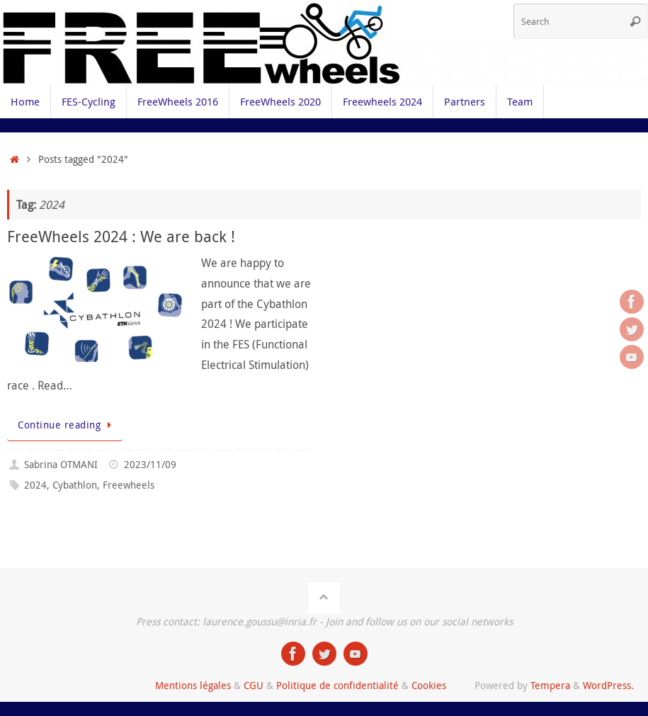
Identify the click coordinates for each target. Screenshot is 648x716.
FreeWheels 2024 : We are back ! (121, 236)
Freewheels (128, 484)
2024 (35, 484)
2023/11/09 (150, 464)
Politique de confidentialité (337, 685)
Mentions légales (193, 685)
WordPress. (608, 685)
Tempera (550, 685)
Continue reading (67, 424)
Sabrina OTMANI (61, 464)
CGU (253, 685)
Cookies (428, 685)
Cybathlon (74, 484)
